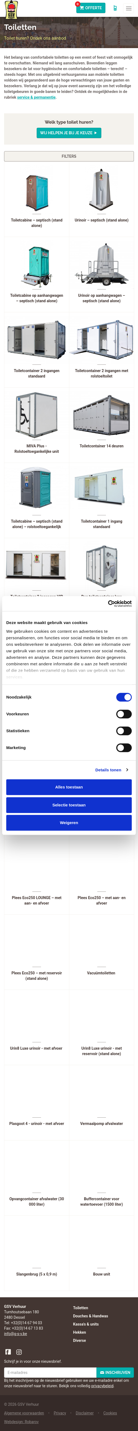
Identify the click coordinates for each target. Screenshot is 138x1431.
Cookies (110, 1413)
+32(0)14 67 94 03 (26, 1323)
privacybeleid (102, 1386)
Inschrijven (117, 1372)
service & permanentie (36, 97)
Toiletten (80, 1308)
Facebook (8, 1352)
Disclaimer (85, 1413)
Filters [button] (69, 156)
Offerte (89, 6)
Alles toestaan (69, 787)
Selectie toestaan (69, 805)
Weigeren (69, 822)
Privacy (60, 1413)
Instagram (19, 1352)
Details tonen (108, 770)
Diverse (79, 1340)
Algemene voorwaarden (24, 1413)
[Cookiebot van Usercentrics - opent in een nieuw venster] (108, 603)
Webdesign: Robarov (21, 1422)
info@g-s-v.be (15, 1334)
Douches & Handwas (90, 1316)
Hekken (79, 1332)
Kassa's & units (86, 1324)
